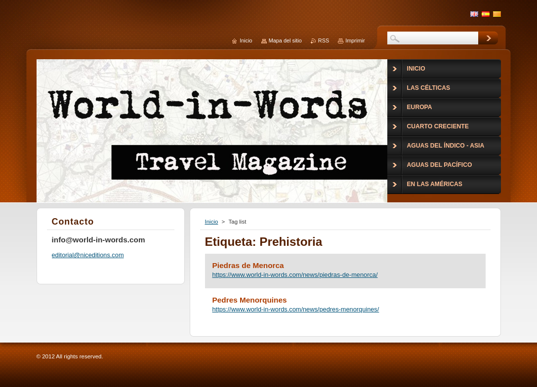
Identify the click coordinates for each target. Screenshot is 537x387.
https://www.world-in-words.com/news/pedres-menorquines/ (295, 309)
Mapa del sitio (285, 40)
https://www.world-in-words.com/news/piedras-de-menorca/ (295, 274)
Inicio (211, 222)
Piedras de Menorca (248, 265)
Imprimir (355, 40)
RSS (323, 40)
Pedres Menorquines (249, 300)
